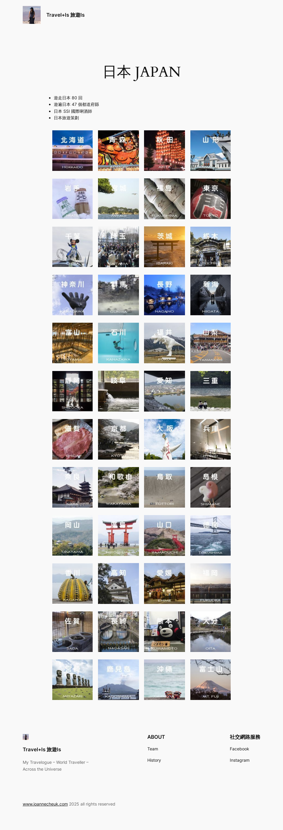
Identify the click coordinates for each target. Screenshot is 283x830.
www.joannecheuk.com (45, 803)
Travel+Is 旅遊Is (65, 15)
